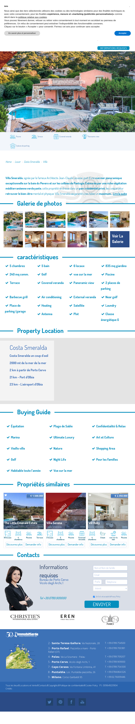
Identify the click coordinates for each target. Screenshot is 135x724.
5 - (58, 662)
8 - (56, 672)
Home (8, 161)
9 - (54, 677)
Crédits (9, 688)
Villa (45, 161)
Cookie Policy (91, 685)
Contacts (42, 685)
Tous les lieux (12, 685)
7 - (58, 667)
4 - (53, 656)
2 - (64, 643)
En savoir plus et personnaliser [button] (22, 33)
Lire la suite (120, 193)
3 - (58, 648)
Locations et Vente (28, 685)
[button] (129, 6)
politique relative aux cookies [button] (32, 17)
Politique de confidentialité (71, 685)
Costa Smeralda (32, 161)
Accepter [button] (123, 33)
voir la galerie (117, 238)
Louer (18, 161)
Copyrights (53, 685)
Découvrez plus (14, 544)
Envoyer (102, 604)
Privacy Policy (115, 596)
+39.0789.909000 (55, 598)
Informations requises (113, 48)
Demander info (33, 544)
